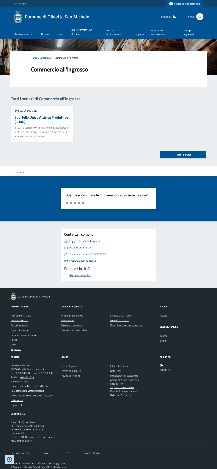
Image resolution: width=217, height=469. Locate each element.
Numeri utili (16, 405)
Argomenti (45, 58)
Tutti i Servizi (183, 155)
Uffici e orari (17, 400)
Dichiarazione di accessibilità (124, 375)
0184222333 (27, 377)
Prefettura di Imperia (71, 371)
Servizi (59, 34)
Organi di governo (19, 330)
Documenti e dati (19, 320)
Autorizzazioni (67, 320)
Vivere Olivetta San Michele (81, 32)
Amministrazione (24, 34)
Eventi (163, 340)
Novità (45, 34)
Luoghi (163, 336)
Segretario (16, 349)
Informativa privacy (120, 366)
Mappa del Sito (92, 453)
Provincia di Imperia (70, 375)
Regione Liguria (20, 3)
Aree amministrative (21, 315)
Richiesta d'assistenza (121, 395)
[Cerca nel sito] (198, 16)
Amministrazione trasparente (125, 380)
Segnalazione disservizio (122, 387)
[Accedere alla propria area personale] (184, 3)
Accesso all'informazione (113, 32)
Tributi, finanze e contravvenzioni (126, 325)
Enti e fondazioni (19, 325)
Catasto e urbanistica (71, 325)
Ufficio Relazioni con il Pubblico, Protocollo (32, 395)
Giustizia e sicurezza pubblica (75, 330)
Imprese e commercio (26, 110)
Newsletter (165, 370)
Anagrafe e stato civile (72, 315)
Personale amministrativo (23, 335)
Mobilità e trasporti (119, 320)
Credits (66, 453)
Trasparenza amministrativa (158, 32)
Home (34, 58)
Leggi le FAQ (116, 383)
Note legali (115, 371)
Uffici (13, 344)
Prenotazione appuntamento (124, 391)
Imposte (140, 34)
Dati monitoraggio (20, 453)
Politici (14, 340)
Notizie (163, 315)
